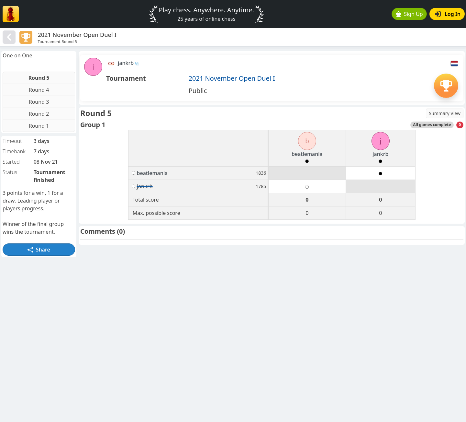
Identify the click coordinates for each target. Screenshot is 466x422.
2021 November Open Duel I (232, 78)
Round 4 (39, 89)
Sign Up (409, 14)
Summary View (444, 113)
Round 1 (39, 125)
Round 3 (39, 101)
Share (39, 249)
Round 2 (39, 113)
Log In (447, 14)
